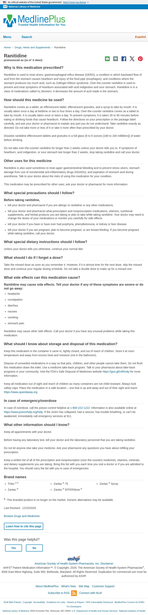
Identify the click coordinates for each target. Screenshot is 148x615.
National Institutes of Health (132, 611)
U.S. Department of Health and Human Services (95, 611)
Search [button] (29, 37)
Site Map (84, 586)
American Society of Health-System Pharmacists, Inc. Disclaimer (74, 563)
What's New (68, 586)
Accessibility (39, 602)
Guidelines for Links (55, 602)
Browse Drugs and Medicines (22, 516)
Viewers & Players (75, 602)
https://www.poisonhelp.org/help (23, 412)
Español (140, 36)
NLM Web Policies (12, 602)
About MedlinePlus (47, 586)
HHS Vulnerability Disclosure (99, 602)
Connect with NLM (90, 592)
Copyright (27, 602)
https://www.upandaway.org (20, 392)
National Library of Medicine (24, 6)
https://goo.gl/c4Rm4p (116, 371)
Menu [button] (10, 37)
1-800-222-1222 (80, 407)
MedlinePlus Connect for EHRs (129, 602)
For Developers (74, 606)
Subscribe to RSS (62, 593)
